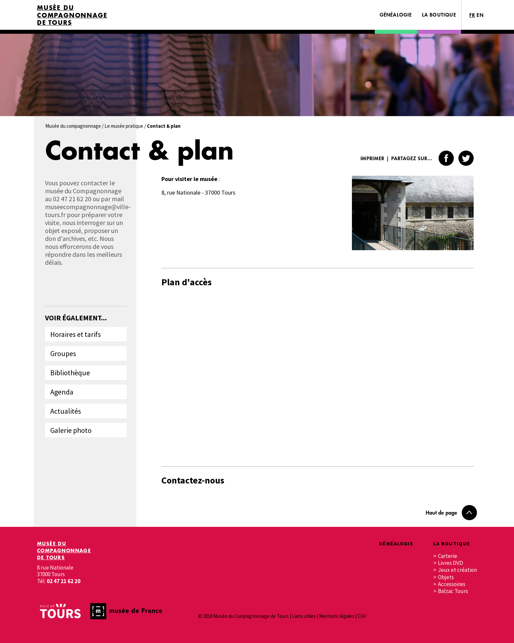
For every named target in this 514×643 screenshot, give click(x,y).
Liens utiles (304, 616)
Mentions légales (336, 616)
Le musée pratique (124, 126)
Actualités (65, 411)
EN (480, 15)
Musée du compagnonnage (73, 126)
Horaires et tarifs (75, 334)
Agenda (61, 391)
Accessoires (451, 584)
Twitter (466, 158)
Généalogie (396, 15)
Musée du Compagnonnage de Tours (72, 15)
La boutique (439, 15)
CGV (362, 616)
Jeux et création (457, 570)
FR (472, 15)
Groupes (63, 353)
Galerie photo (71, 430)
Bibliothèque (70, 372)
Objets (446, 577)
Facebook (446, 158)
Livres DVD (450, 563)
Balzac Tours (453, 591)
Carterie (447, 556)
